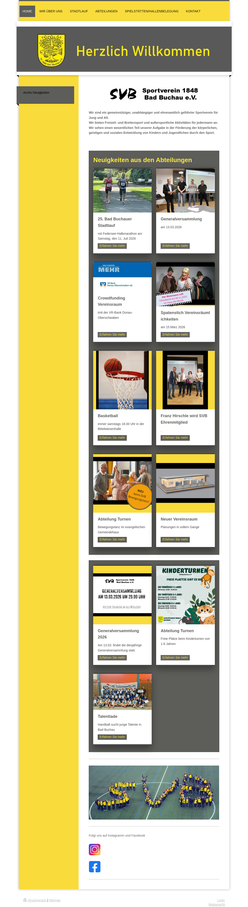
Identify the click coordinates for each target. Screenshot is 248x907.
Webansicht (217, 904)
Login (221, 900)
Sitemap (54, 900)
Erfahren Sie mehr (112, 245)
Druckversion (35, 900)
